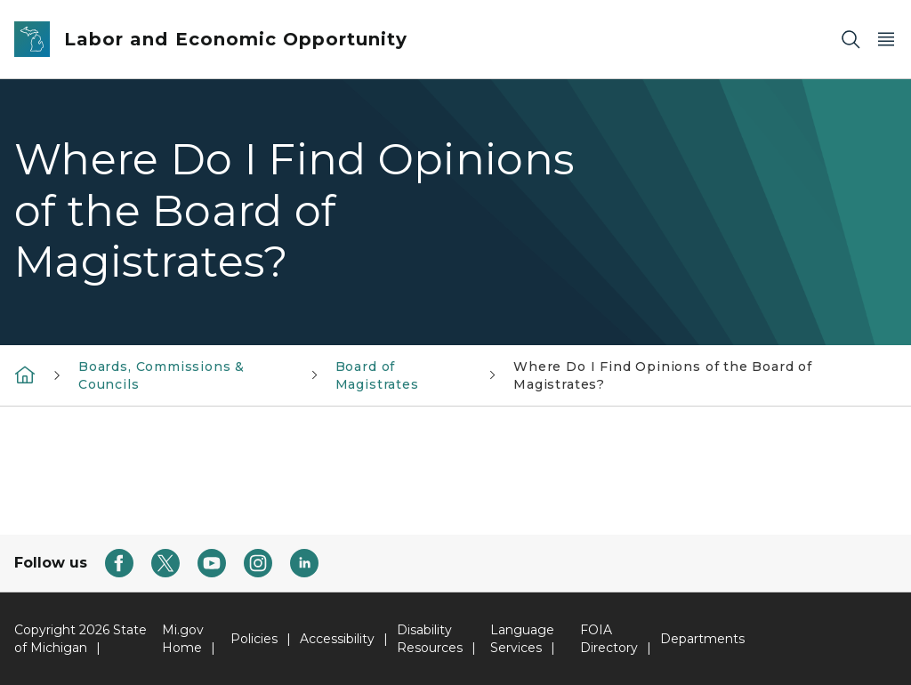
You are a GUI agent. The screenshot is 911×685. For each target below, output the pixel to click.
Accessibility (337, 639)
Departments (702, 639)
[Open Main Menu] (886, 39)
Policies (254, 639)
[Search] (850, 39)
